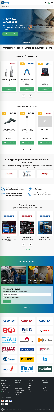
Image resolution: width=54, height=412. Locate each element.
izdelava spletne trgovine (41, 409)
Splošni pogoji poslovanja (45, 388)
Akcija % (17, 394)
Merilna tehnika (18, 392)
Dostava (44, 393)
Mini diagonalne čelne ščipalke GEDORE (27, 80)
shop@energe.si (7, 392)
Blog (29, 387)
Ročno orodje (18, 385)
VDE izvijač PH (45, 129)
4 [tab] (30, 42)
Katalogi (30, 385)
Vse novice (27, 307)
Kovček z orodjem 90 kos (45, 80)
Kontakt (30, 391)
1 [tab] (24, 42)
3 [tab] (28, 42)
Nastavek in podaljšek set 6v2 (9, 80)
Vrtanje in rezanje (19, 387)
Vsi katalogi (27, 249)
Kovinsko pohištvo (19, 390)
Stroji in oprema (18, 388)
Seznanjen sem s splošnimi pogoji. (12, 297)
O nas (29, 383)
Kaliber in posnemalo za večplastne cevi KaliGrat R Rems (9, 131)
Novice (30, 389)
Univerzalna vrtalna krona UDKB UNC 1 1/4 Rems (27, 131)
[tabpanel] (27, 27)
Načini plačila (45, 391)
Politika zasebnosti (46, 385)
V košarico (9, 89)
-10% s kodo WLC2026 (10, 34)
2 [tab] (26, 42)
